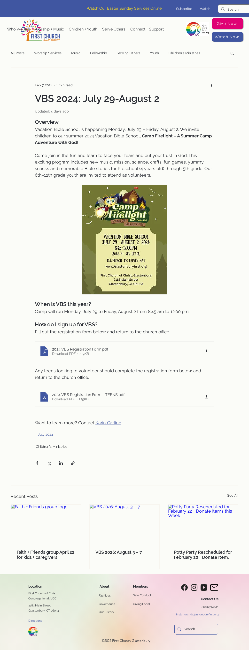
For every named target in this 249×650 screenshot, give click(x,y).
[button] (18, 29)
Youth (154, 53)
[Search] (236, 10)
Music (75, 53)
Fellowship (98, 53)
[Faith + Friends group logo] (46, 524)
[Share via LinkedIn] (61, 463)
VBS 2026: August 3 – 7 (118, 552)
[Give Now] (227, 23)
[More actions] (211, 85)
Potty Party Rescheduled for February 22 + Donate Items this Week (203, 555)
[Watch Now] (227, 37)
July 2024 (45, 434)
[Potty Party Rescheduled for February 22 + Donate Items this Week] (203, 524)
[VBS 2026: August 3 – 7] (125, 524)
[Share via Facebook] (37, 463)
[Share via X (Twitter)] (49, 463)
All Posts (17, 53)
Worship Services (48, 53)
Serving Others (128, 53)
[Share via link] (72, 463)
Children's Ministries (184, 53)
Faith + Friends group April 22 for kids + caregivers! (45, 555)
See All (232, 495)
